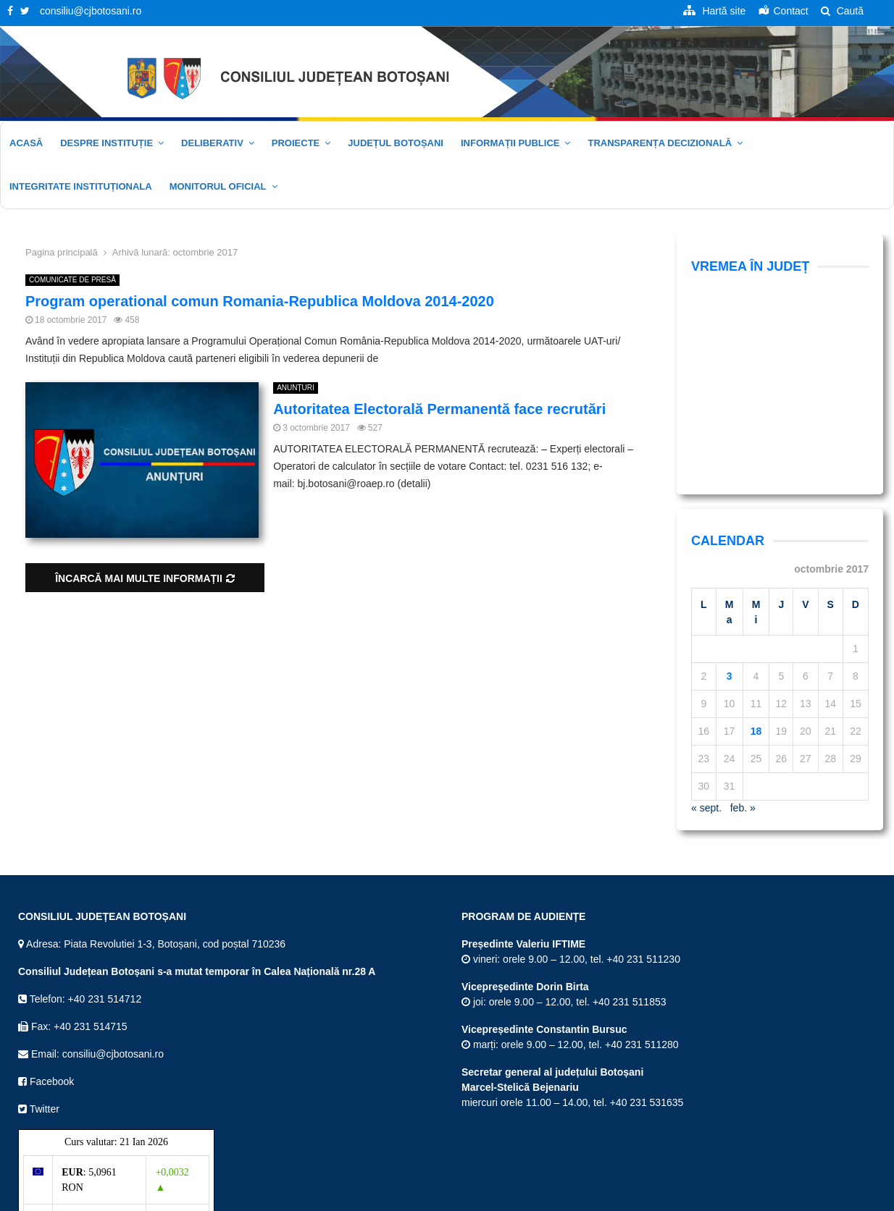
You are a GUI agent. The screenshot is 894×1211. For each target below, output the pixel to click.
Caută (842, 11)
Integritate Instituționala (80, 186)
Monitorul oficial (218, 186)
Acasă (26, 143)
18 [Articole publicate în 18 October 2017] (756, 554)
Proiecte (295, 143)
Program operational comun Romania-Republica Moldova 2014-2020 (259, 301)
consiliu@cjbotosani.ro (90, 11)
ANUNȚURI (295, 388)
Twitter (38, 932)
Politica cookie (844, 1197)
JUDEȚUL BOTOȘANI (395, 143)
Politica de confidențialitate (749, 1197)
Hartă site (579, 1197)
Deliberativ (212, 143)
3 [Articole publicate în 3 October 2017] (729, 499)
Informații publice (510, 143)
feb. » (743, 631)
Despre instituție (106, 143)
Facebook (46, 905)
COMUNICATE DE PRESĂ (72, 280)
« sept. (706, 631)
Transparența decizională (660, 143)
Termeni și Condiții (648, 1197)
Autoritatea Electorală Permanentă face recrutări (439, 409)
